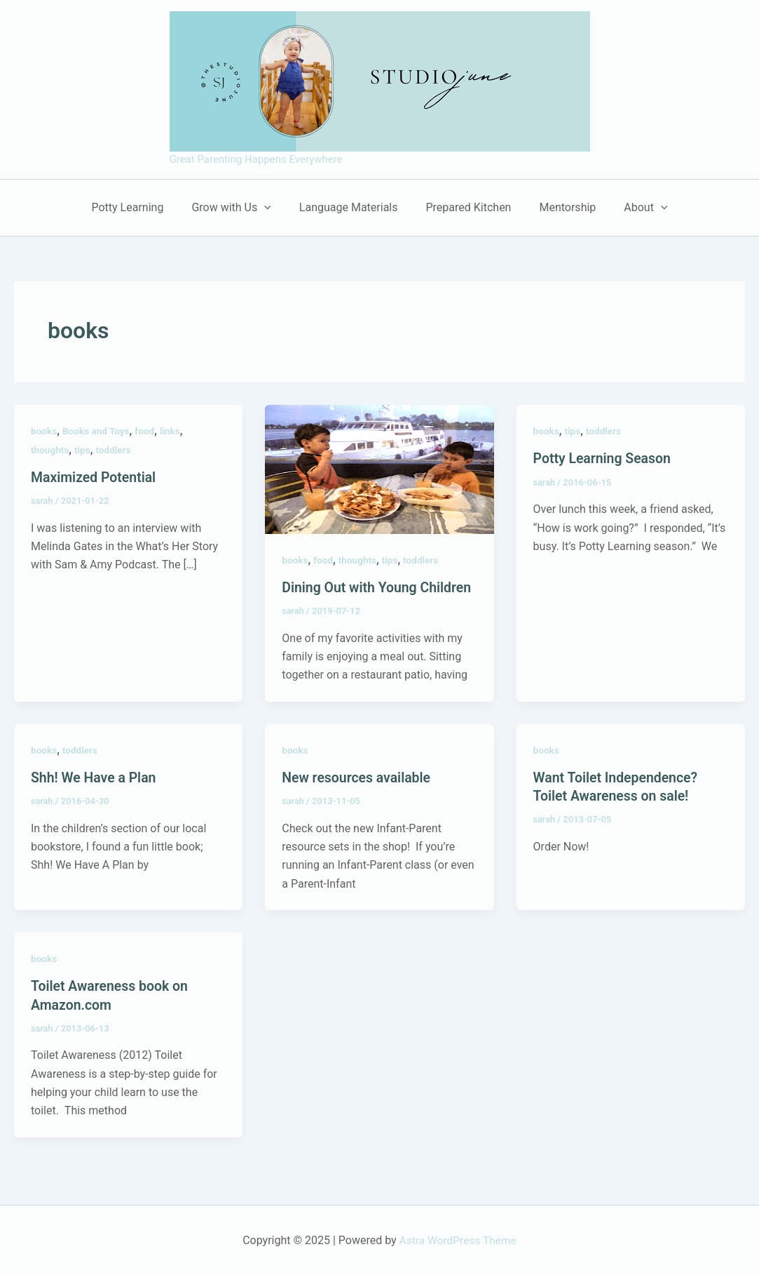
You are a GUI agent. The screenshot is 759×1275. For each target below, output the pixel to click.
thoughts (50, 449)
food (147, 430)
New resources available (358, 777)
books (44, 430)
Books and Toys (97, 430)
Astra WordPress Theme (457, 1239)
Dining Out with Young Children (379, 587)
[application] (273, 208)
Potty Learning (141, 207)
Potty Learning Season (604, 458)
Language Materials (351, 207)
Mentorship (559, 207)
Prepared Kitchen (465, 207)
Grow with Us (239, 208)
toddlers (115, 449)
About (631, 208)
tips (84, 449)
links (173, 430)
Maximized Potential (95, 477)
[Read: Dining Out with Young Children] (379, 468)
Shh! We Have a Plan (95, 777)
